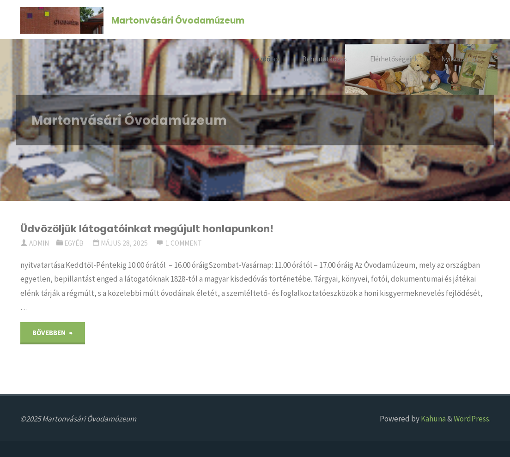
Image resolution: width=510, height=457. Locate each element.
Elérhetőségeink (394, 58)
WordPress (471, 419)
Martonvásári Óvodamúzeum (177, 20)
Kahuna (432, 419)
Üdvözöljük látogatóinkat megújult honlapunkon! (146, 229)
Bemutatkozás (324, 58)
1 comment (183, 243)
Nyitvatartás (460, 58)
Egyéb (74, 243)
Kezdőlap (265, 58)
